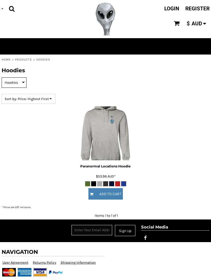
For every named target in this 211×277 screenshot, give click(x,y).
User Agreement (15, 262)
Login (171, 8)
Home (6, 59)
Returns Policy (44, 262)
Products (23, 59)
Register (197, 8)
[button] (12, 9)
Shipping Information (78, 262)
